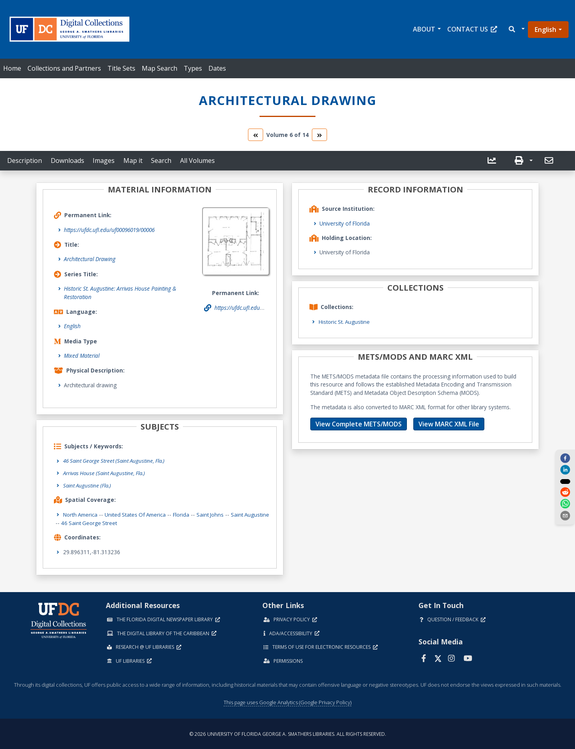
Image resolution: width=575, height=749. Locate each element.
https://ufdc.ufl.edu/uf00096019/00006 (109, 230)
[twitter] (565, 481)
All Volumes (197, 160)
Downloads (67, 160)
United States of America (139, 514)
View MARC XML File (448, 424)
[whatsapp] (565, 504)
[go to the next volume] (319, 135)
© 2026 (287, 733)
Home (12, 68)
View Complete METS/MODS (358, 424)
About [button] (424, 29)
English (545, 29)
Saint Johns (216, 514)
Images (104, 160)
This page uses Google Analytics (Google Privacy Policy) (287, 701)
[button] (516, 29)
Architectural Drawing (89, 259)
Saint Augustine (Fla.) (88, 485)
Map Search (159, 68)
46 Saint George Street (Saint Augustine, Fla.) (116, 460)
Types (193, 68)
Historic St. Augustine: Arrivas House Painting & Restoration (120, 292)
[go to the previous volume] (255, 135)
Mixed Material (81, 355)
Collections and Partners (64, 68)
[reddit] (565, 492)
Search (161, 160)
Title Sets (121, 68)
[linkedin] (565, 469)
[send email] (565, 516)
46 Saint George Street (116, 522)
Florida (186, 514)
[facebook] (565, 458)
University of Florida (344, 223)
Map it (133, 160)
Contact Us (472, 29)
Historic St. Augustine (345, 321)
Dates (217, 68)
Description (24, 160)
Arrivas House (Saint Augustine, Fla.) (106, 472)
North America (81, 514)
